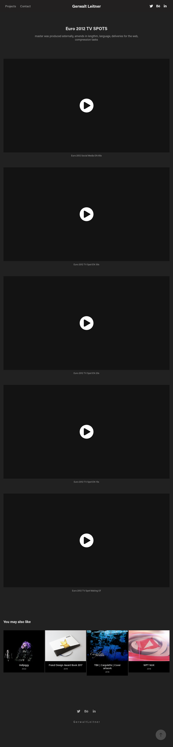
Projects (10, 6)
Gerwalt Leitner (86, 6)
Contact (25, 6)
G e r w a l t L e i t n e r (86, 721)
